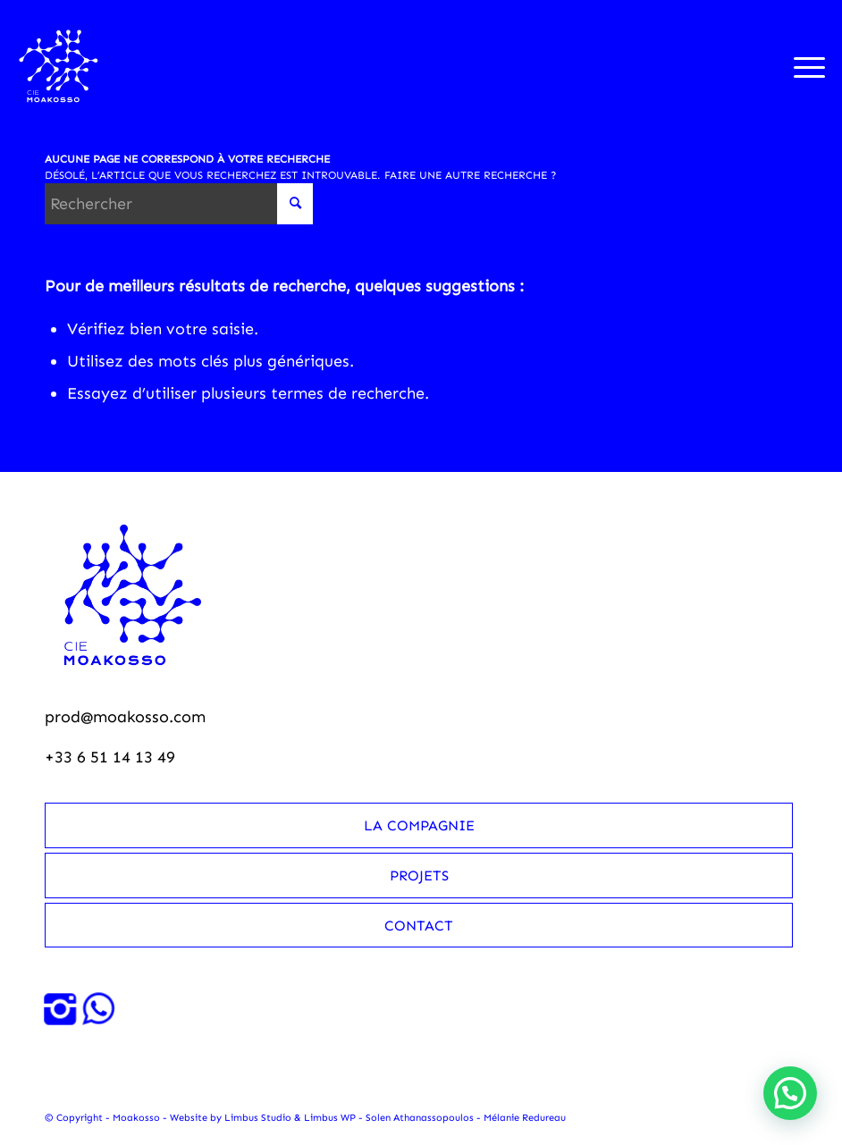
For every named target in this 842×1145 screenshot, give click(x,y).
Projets (419, 875)
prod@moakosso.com (125, 717)
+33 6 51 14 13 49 (110, 757)
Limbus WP (330, 1118)
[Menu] (800, 66)
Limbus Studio (257, 1118)
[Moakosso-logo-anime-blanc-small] (58, 66)
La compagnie (419, 825)
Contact (418, 925)
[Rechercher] (179, 203)
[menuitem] (800, 66)
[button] (790, 1093)
